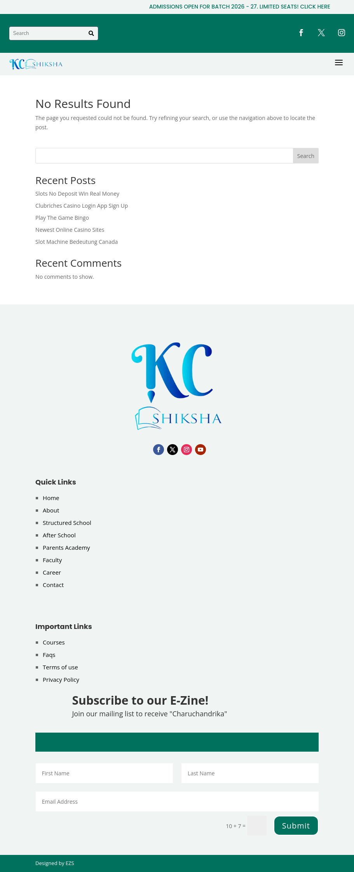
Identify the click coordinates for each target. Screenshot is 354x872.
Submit (296, 825)
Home (51, 498)
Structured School (67, 522)
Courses (54, 642)
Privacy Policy (61, 679)
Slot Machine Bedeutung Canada (76, 241)
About (51, 510)
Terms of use (60, 667)
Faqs (49, 654)
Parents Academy (66, 547)
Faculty (52, 560)
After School (59, 535)
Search (305, 156)
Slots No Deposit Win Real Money (77, 193)
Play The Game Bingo (62, 217)
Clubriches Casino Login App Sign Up (81, 205)
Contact (53, 585)
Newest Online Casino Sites (69, 229)
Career (52, 572)
